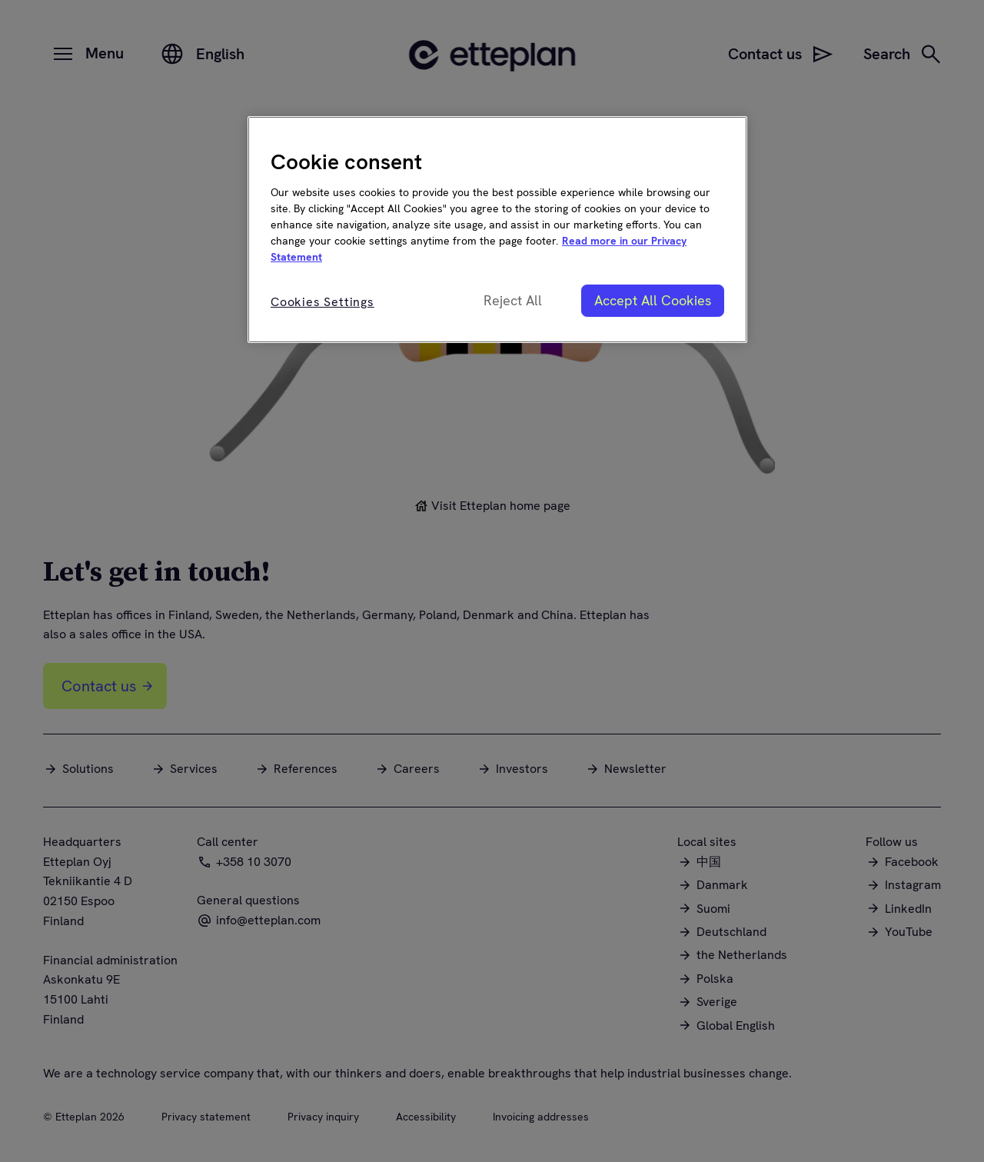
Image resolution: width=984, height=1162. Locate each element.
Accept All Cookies (652, 300)
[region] (497, 229)
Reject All (513, 300)
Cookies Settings (322, 302)
